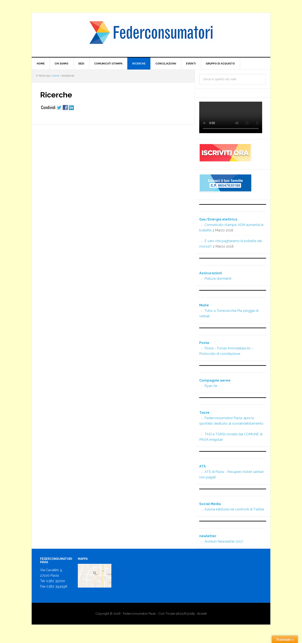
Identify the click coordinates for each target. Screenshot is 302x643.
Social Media (210, 504)
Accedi (202, 613)
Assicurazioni (210, 273)
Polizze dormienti (217, 279)
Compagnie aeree (214, 380)
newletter (207, 536)
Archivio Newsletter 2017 (223, 541)
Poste (204, 343)
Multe (204, 305)
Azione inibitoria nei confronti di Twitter (234, 509)
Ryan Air (210, 386)
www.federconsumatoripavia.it (151, 35)
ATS (202, 466)
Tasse (204, 413)
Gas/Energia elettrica (218, 219)
